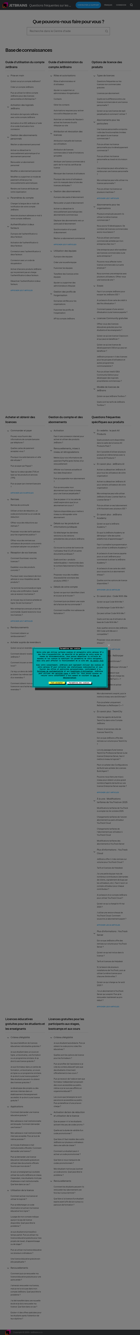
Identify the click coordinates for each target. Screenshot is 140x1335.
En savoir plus (96, 661)
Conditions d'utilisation (81, 671)
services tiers (61, 673)
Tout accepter (57, 683)
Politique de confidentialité (50, 671)
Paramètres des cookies (79, 683)
